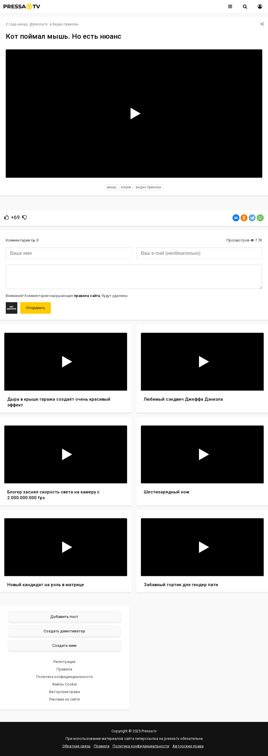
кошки (126, 187)
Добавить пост (64, 616)
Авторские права (64, 692)
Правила (64, 669)
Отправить (35, 308)
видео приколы (148, 187)
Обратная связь (76, 746)
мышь (111, 187)
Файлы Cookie (64, 684)
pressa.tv (40, 24)
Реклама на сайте (64, 699)
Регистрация (64, 662)
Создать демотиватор (64, 631)
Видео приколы (65, 24)
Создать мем (64, 645)
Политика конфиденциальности (64, 677)
